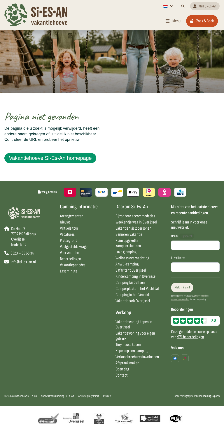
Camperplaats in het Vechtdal (137, 288)
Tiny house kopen (128, 344)
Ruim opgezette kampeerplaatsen (128, 243)
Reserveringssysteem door (197, 396)
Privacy (107, 396)
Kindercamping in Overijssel (136, 276)
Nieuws (65, 222)
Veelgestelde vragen (74, 246)
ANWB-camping (127, 264)
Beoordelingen (70, 259)
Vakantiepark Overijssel (133, 301)
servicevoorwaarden (180, 299)
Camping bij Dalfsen (130, 282)
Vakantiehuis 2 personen (133, 228)
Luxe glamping (126, 252)
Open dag (122, 369)
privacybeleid (200, 295)
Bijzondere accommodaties (135, 216)
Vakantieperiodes (72, 265)
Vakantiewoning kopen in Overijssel (134, 324)
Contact (122, 375)
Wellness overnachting (132, 258)
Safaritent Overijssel (131, 270)
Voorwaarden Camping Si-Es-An (57, 396)
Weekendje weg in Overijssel (136, 222)
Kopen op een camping (132, 350)
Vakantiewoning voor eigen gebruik (135, 336)
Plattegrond (68, 240)
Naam (174, 236)
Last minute (68, 271)
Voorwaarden (69, 252)
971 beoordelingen (190, 337)
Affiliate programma (88, 396)
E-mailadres (178, 258)
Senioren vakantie (129, 234)
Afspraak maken (127, 363)
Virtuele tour (69, 228)
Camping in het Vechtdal (133, 294)
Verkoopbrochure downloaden (137, 356)
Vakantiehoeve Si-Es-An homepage (50, 158)
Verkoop (123, 313)
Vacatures (67, 234)
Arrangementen (71, 216)
